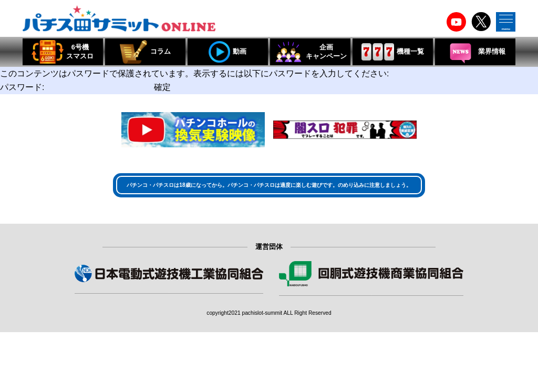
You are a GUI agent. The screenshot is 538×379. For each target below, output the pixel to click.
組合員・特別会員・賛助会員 (371, 302)
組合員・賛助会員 (169, 300)
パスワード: (76, 87)
